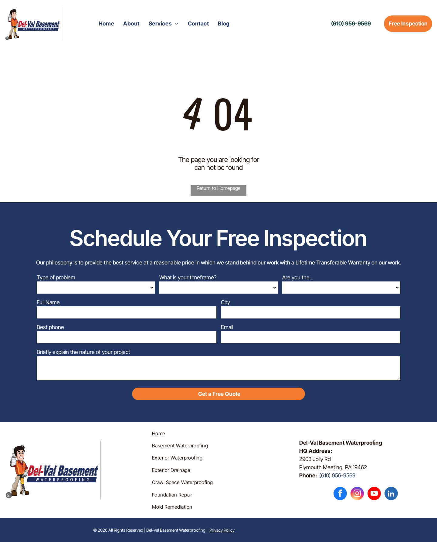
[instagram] (357, 494)
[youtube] (374, 494)
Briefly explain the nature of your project (83, 352)
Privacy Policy (222, 530)
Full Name (48, 302)
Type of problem (56, 277)
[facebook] (340, 494)
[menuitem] (106, 23)
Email (227, 327)
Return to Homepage (219, 188)
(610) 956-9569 (337, 475)
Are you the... (297, 277)
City (225, 302)
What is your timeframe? (187, 277)
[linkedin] (391, 494)
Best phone (50, 327)
